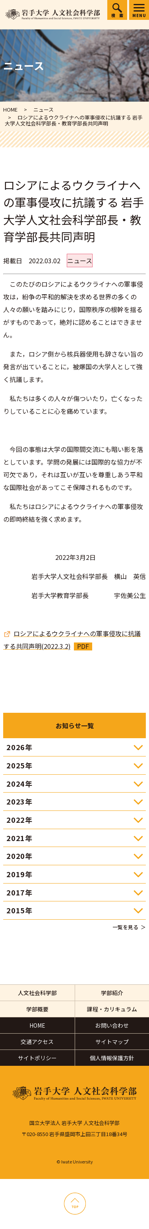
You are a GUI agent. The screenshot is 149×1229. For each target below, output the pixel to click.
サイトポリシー (37, 1058)
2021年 (19, 838)
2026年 (19, 747)
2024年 (19, 783)
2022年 (19, 819)
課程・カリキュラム (112, 1009)
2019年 (19, 874)
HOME (37, 1025)
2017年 (19, 892)
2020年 (19, 856)
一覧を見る (125, 927)
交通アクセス (37, 1042)
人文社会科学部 (37, 993)
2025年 (19, 765)
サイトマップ (112, 1042)
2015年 (19, 910)
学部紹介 (112, 993)
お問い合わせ (112, 1025)
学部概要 (37, 1009)
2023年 (19, 801)
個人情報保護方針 (112, 1058)
